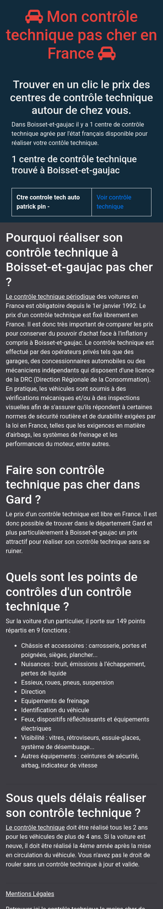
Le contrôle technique (35, 827)
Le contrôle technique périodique (50, 296)
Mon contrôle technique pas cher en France (81, 35)
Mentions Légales (30, 893)
